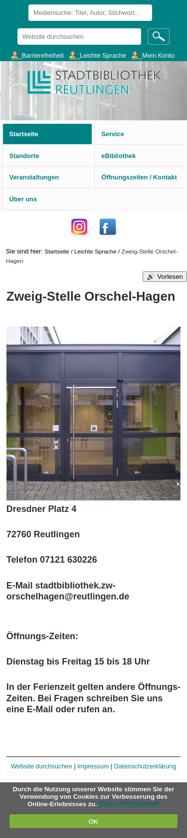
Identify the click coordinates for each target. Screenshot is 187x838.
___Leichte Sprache (97, 55)
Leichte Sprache (95, 251)
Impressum (93, 766)
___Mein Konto (153, 55)
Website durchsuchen (41, 766)
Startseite (56, 251)
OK (94, 821)
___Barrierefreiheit (37, 55)
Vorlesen (170, 276)
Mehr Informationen (129, 804)
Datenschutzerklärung (145, 766)
